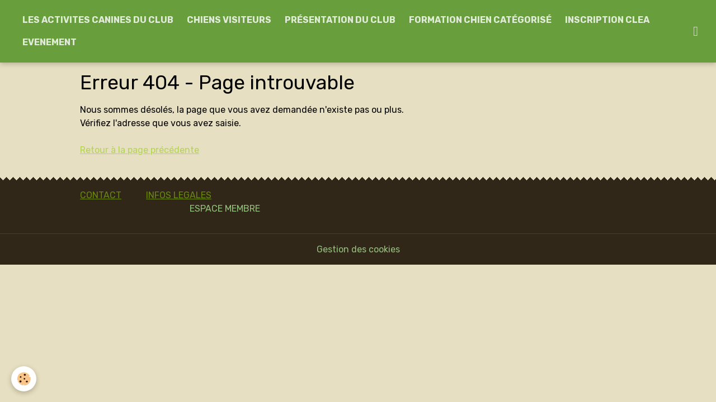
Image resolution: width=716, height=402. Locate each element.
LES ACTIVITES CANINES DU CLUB (97, 20)
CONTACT (100, 195)
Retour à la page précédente (139, 150)
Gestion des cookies (358, 249)
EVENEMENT (49, 42)
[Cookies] (23, 378)
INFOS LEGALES (178, 195)
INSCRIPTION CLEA (607, 20)
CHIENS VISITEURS (229, 20)
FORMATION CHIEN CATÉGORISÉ (480, 20)
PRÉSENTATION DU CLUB (340, 20)
